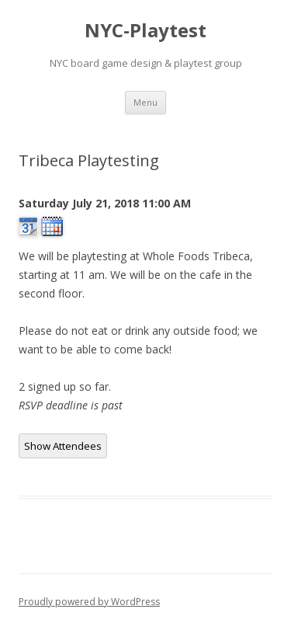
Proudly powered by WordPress (89, 601)
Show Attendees (63, 446)
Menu (145, 102)
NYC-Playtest (145, 31)
